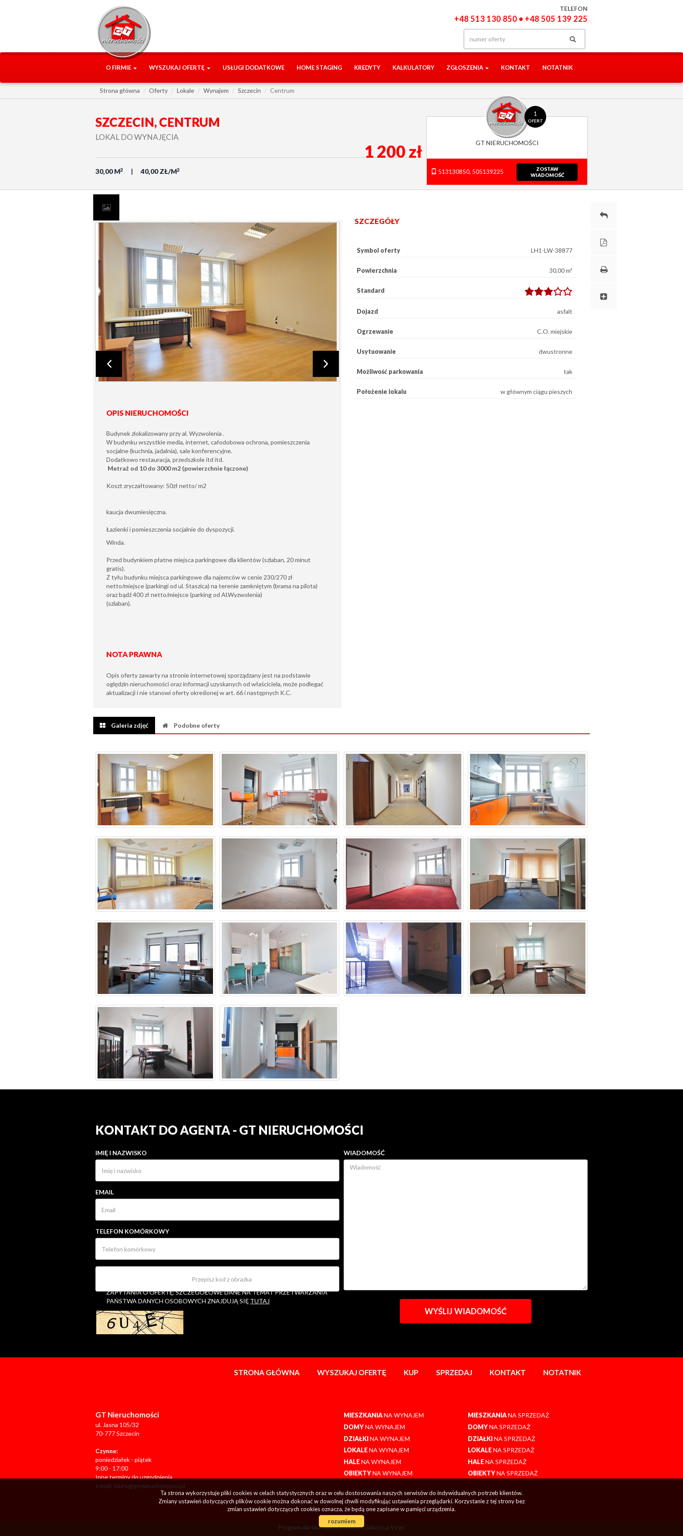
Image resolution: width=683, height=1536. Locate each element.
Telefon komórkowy (132, 1231)
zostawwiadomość (547, 172)
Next (326, 364)
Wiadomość (364, 1152)
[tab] (106, 207)
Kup (411, 1372)
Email (104, 1192)
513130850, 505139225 (467, 171)
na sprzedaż (508, 1415)
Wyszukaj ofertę (351, 1372)
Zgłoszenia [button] (467, 67)
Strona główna (267, 1372)
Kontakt (515, 67)
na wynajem (384, 1415)
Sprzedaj (454, 1372)
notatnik (557, 67)
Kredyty (367, 67)
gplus (424, 39)
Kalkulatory (413, 67)
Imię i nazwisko (121, 1152)
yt (442, 39)
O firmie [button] (121, 67)
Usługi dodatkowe (253, 67)
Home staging (319, 67)
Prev (109, 364)
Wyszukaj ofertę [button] (179, 67)
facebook (406, 39)
